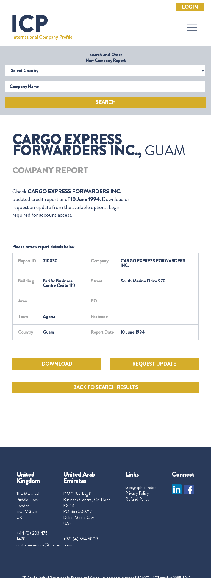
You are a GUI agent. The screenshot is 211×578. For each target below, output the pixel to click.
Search (106, 102)
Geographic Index (140, 487)
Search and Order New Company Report (106, 57)
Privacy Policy (137, 493)
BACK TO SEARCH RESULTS (105, 387)
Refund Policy (137, 499)
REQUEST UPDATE (154, 364)
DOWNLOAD (56, 364)
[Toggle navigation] (192, 27)
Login (190, 7)
